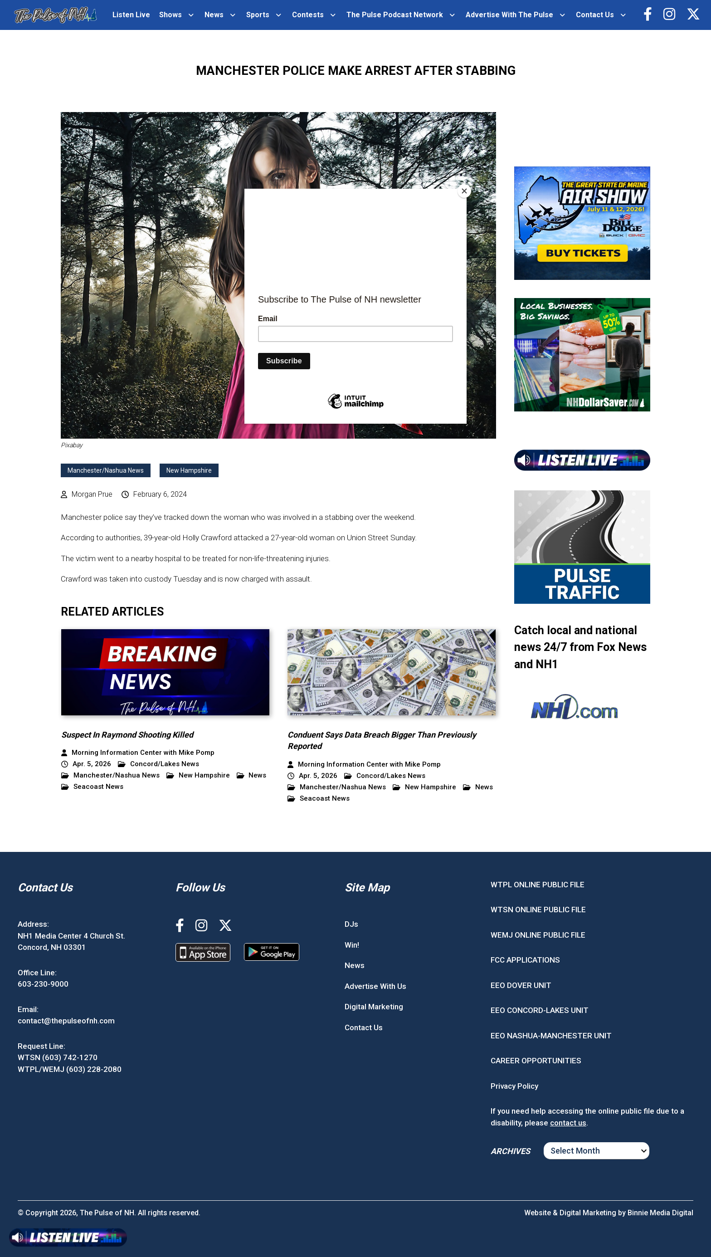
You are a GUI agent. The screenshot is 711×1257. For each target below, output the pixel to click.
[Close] (464, 191)
